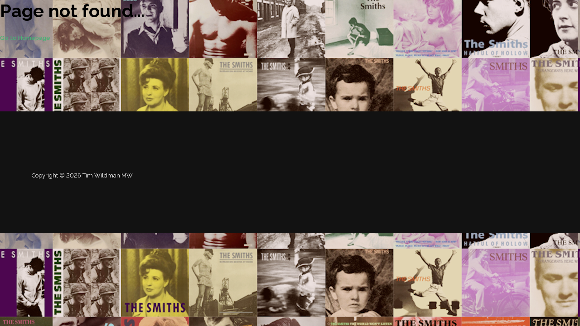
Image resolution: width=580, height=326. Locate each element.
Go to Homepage (25, 37)
